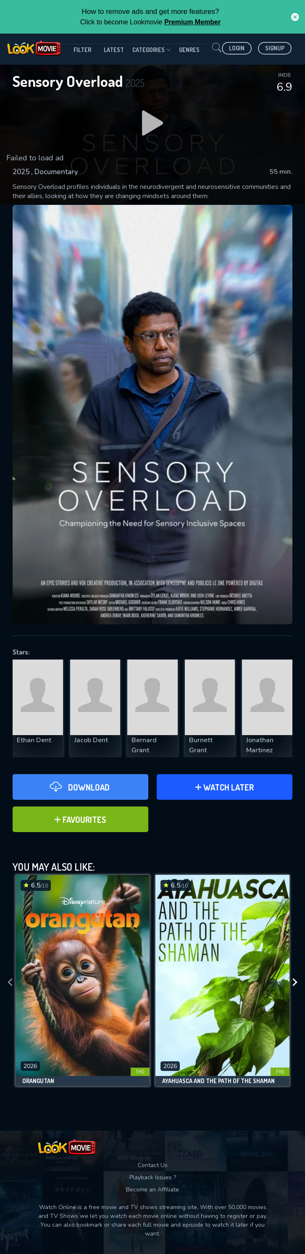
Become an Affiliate (152, 1190)
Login (237, 48)
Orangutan (38, 1081)
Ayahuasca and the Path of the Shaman (218, 1081)
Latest (114, 49)
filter (82, 49)
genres (189, 49)
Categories (151, 50)
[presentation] (10, 982)
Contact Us (153, 1165)
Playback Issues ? (152, 1177)
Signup (274, 48)
